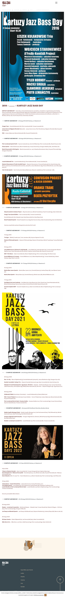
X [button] (45, 595)
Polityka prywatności (39, 595)
